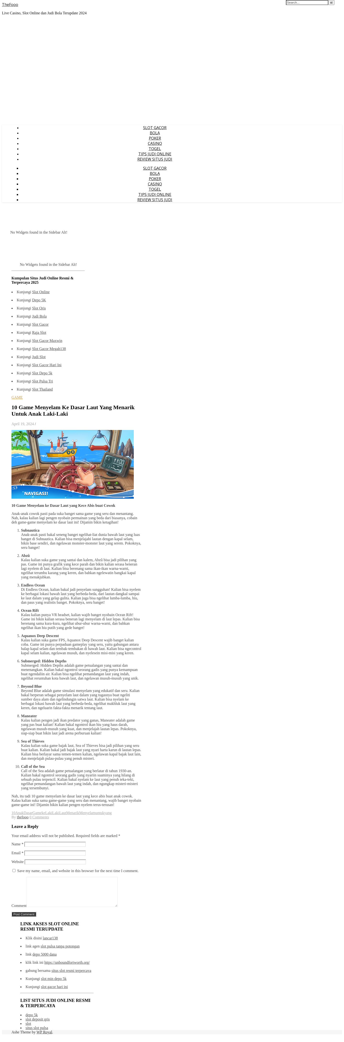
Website (17, 862)
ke (43, 813)
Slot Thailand (42, 389)
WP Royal (44, 1038)
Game (37, 813)
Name (17, 844)
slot (28, 1029)
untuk (100, 813)
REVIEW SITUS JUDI (154, 159)
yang (108, 813)
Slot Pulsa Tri (42, 381)
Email (17, 853)
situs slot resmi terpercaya (71, 976)
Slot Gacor (40, 324)
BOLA (155, 133)
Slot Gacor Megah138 (49, 349)
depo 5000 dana (44, 960)
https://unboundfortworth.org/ (67, 968)
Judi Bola (39, 316)
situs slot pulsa (37, 1034)
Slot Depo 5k (42, 373)
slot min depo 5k (53, 984)
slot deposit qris (38, 1025)
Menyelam (87, 813)
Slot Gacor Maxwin (47, 341)
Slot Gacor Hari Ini (46, 365)
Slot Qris (39, 308)
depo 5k (32, 1021)
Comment (19, 911)
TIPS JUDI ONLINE (154, 154)
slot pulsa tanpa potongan (60, 952)
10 (13, 813)
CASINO (155, 143)
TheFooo (10, 4)
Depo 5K (39, 300)
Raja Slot (39, 332)
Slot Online (40, 292)
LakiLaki (52, 813)
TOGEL (155, 148)
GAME (17, 397)
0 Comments (39, 817)
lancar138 (50, 944)
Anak (19, 813)
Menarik (72, 813)
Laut (62, 813)
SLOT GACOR (155, 127)
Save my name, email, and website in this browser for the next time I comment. (78, 871)
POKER (155, 138)
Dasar (28, 813)
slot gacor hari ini (54, 992)
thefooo (23, 817)
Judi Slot (38, 357)
